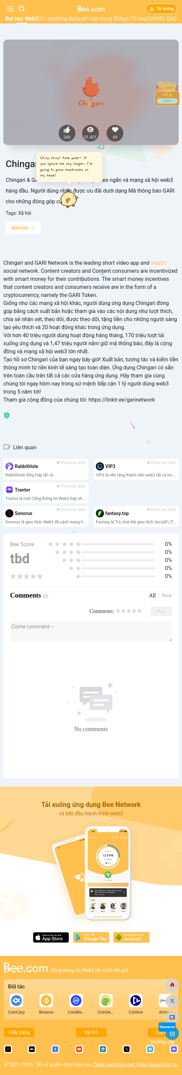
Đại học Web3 (21, 18)
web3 (157, 263)
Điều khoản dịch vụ (157, 1064)
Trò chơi (48, 18)
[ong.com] (172, 985)
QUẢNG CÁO (161, 18)
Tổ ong (138, 18)
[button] (67, 167)
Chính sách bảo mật (114, 1064)
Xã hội (24, 213)
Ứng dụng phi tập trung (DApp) (94, 18)
